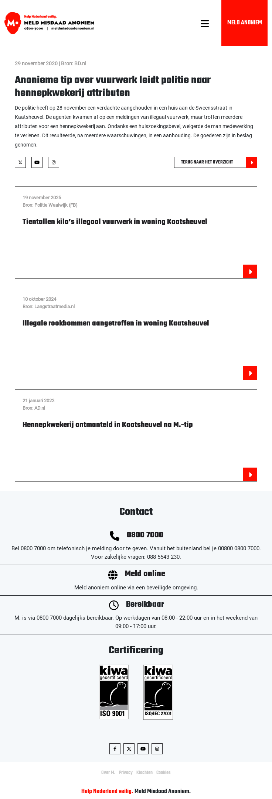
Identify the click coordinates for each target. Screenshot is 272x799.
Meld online (145, 574)
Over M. (108, 772)
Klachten (144, 772)
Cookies (163, 772)
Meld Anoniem (244, 23)
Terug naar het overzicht (219, 162)
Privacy (126, 772)
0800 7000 (145, 535)
